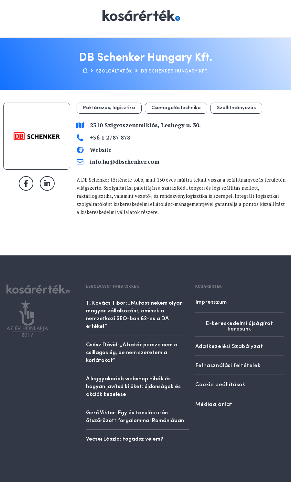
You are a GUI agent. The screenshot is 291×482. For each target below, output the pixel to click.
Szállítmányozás (236, 108)
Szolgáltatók (114, 71)
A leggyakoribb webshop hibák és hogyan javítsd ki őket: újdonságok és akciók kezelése (133, 386)
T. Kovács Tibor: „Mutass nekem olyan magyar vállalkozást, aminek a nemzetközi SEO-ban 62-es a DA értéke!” (134, 314)
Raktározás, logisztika (109, 108)
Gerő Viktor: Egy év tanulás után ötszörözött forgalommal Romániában (135, 416)
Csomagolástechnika (176, 108)
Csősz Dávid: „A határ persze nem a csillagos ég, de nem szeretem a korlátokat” (132, 352)
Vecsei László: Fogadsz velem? (124, 438)
